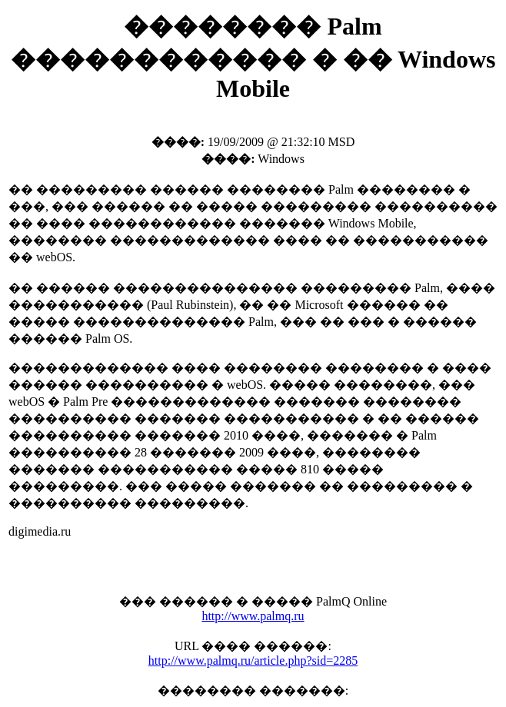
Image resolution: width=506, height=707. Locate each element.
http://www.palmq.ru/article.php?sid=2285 (253, 660)
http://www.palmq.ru (252, 615)
